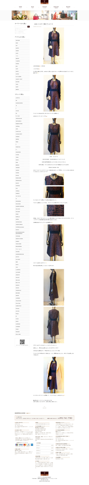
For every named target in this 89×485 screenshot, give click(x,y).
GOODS (17, 63)
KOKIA (17, 321)
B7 (16, 316)
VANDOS (17, 136)
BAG (17, 66)
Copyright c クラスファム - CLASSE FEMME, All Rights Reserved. (45, 483)
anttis (17, 128)
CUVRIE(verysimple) (20, 227)
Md (16, 100)
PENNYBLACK (19, 180)
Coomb (17, 318)
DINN (17, 162)
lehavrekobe (18, 203)
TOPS (17, 84)
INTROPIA (18, 185)
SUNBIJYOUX (18, 305)
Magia (17, 141)
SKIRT (17, 86)
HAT (16, 45)
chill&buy (17, 190)
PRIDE (17, 214)
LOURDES (18, 298)
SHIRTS (17, 48)
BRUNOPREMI (19, 246)
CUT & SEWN (18, 76)
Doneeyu (17, 308)
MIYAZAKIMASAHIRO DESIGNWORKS (20, 233)
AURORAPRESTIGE (20, 254)
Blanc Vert (18, 282)
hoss (17, 188)
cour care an (18, 196)
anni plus (17, 311)
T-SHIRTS (18, 61)
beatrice (17, 229)
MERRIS (17, 165)
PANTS (17, 71)
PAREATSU (18, 146)
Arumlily (17, 154)
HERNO (17, 139)
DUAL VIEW (18, 334)
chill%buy (18, 126)
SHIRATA (17, 285)
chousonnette (18, 300)
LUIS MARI (18, 272)
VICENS (17, 172)
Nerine (17, 264)
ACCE (17, 53)
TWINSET (18, 167)
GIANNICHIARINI (19, 103)
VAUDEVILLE (18, 290)
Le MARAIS (18, 269)
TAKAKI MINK (18, 243)
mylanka (17, 170)
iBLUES (17, 183)
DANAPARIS (18, 152)
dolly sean (18, 280)
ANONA (17, 219)
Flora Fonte (18, 303)
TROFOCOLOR (19, 118)
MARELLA (18, 216)
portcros (17, 256)
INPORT (17, 295)
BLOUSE (17, 81)
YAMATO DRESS (19, 224)
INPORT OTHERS (19, 238)
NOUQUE (18, 331)
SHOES (17, 50)
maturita (17, 287)
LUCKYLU (18, 97)
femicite (17, 175)
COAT (17, 68)
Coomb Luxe (18, 131)
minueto (17, 110)
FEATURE (18, 40)
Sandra (17, 159)
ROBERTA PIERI (19, 123)
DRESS (17, 89)
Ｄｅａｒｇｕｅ (19, 249)
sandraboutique (19, 221)
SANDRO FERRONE (20, 206)
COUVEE (17, 251)
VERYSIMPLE (18, 121)
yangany (17, 241)
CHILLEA (17, 277)
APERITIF (18, 274)
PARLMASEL (18, 201)
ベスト (17, 55)
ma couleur (18, 259)
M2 (16, 113)
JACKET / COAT (19, 79)
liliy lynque (18, 211)
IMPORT (17, 58)
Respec (17, 313)
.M (16, 105)
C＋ (16, 149)
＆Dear (17, 157)
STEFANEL (18, 236)
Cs (16, 198)
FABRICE (17, 193)
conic (17, 267)
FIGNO (17, 329)
